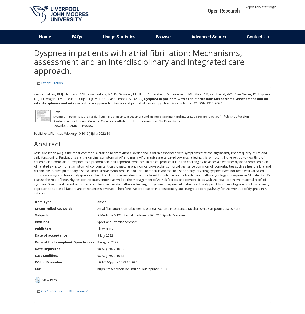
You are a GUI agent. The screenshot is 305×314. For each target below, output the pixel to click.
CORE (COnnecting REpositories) (62, 291)
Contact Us (258, 37)
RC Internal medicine (132, 215)
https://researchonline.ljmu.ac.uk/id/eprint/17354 (132, 269)
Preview (87, 125)
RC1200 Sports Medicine (168, 215)
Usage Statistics (119, 37)
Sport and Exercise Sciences (117, 222)
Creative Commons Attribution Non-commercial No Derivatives (134, 121)
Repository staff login (260, 7)
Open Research (224, 11)
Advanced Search (208, 37)
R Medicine (105, 215)
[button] (37, 280)
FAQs (77, 37)
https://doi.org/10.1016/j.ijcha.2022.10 (83, 133)
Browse (163, 37)
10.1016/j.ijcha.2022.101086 (117, 262)
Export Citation (50, 83)
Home (45, 37)
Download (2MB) (65, 125)
